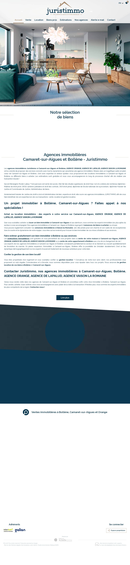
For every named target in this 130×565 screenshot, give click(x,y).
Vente (28, 20)
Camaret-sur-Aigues (42, 265)
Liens (31, 545)
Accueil (18, 20)
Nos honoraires (25, 545)
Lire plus (65, 297)
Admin (35, 545)
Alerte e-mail (97, 20)
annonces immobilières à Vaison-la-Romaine (54, 228)
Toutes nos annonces (43, 545)
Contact (111, 20)
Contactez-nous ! (37, 287)
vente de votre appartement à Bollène (76, 241)
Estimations (66, 20)
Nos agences (81, 20)
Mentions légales (16, 545)
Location (38, 20)
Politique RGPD (54, 545)
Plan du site (7, 545)
